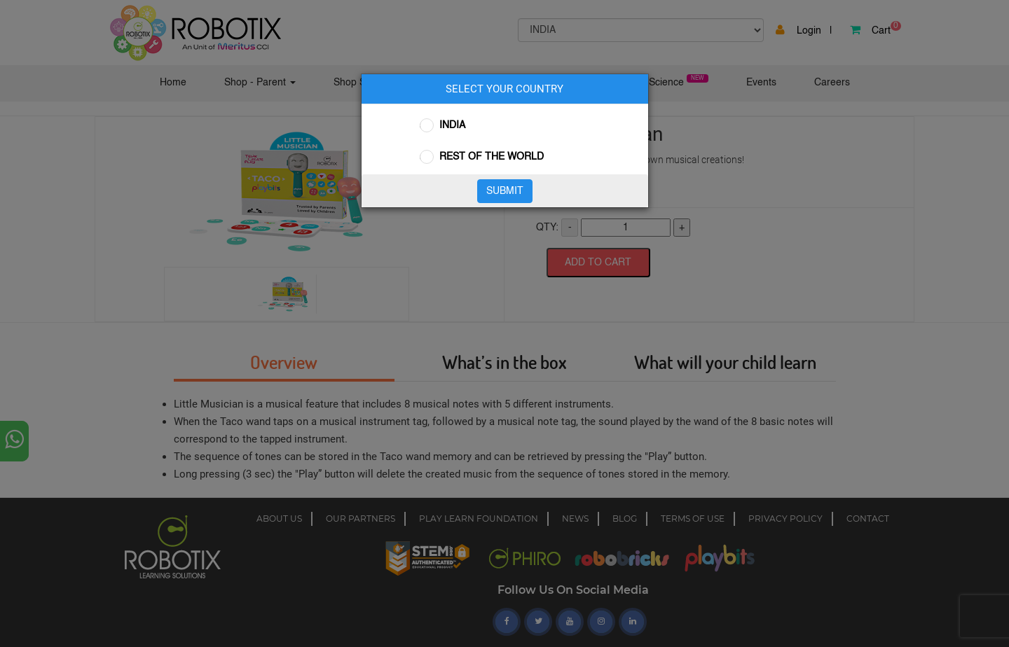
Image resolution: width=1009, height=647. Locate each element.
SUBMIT (504, 191)
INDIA (452, 125)
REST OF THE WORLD (491, 157)
